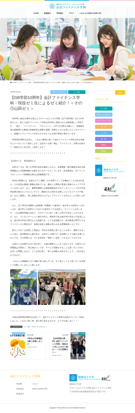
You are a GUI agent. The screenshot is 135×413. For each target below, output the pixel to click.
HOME (19, 384)
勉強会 (103, 151)
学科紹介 (20, 389)
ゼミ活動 (77, 92)
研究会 (103, 145)
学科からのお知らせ (59, 92)
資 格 (103, 139)
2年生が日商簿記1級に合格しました (34, 341)
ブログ (35, 384)
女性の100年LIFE (39, 389)
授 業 (103, 127)
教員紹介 (20, 394)
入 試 (103, 133)
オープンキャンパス (103, 121)
